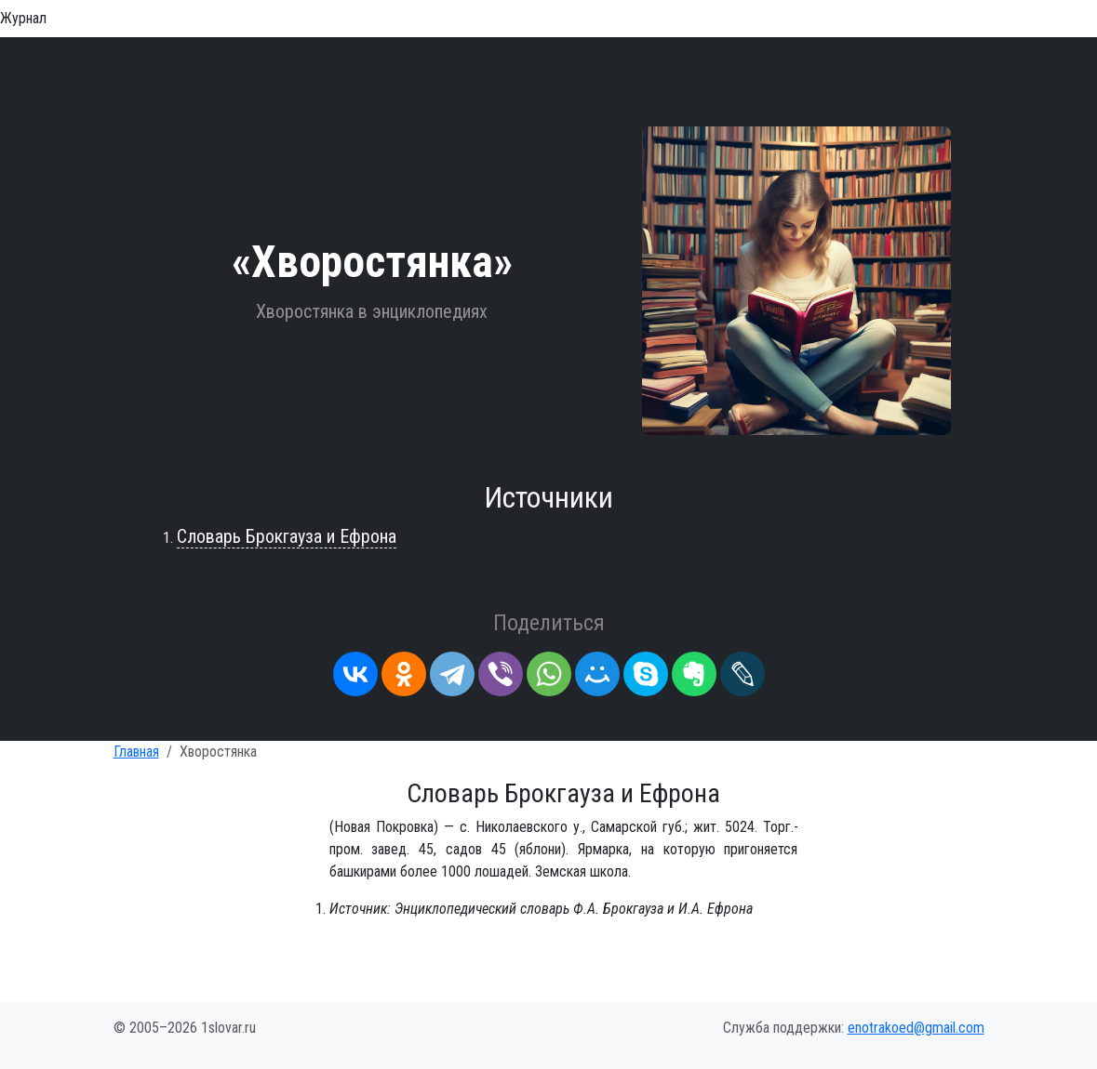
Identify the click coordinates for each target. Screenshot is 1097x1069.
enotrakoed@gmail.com (916, 1027)
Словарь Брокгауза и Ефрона (286, 536)
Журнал (23, 18)
